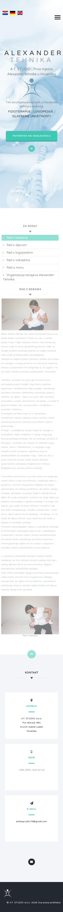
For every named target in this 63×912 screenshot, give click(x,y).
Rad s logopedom (17, 252)
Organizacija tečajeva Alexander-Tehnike (28, 277)
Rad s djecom (14, 245)
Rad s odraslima (15, 260)
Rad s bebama (14, 238)
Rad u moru (12, 267)
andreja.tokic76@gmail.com (31, 821)
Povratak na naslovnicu (32, 135)
